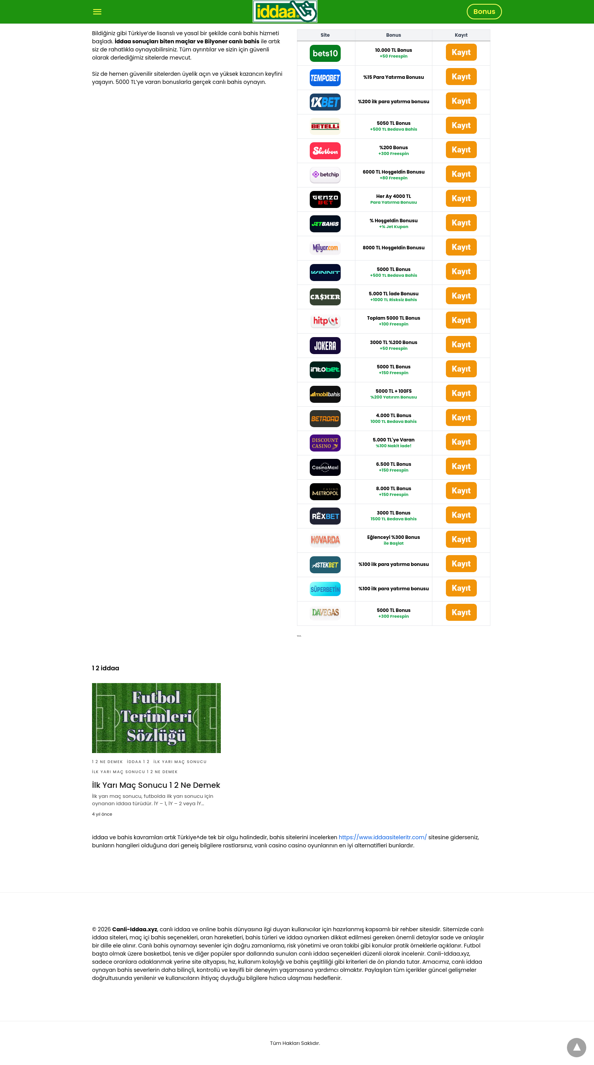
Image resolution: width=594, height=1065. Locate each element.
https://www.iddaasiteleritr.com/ (383, 837)
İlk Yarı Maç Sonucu (180, 762)
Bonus (484, 11)
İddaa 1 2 (138, 762)
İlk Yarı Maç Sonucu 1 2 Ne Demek (135, 772)
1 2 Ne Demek (107, 762)
